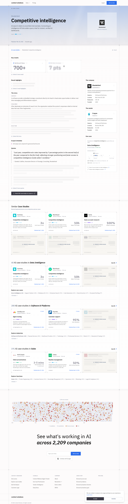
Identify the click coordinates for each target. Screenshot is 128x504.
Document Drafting (96, 293)
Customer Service (40, 379)
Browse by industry (81, 482)
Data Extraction (82, 293)
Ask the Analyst (15, 484)
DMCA (56, 487)
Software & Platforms (18, 336)
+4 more (14, 381)
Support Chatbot (31, 293)
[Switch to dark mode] (115, 497)
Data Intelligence (93, 145)
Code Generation (69, 293)
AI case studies (15, 50)
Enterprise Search (56, 293)
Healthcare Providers (49, 336)
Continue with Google (64, 459)
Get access (112, 3)
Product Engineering (25, 379)
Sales (14, 379)
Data (28, 3)
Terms (96, 497)
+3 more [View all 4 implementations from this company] (77, 354)
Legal (101, 497)
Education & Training (98, 336)
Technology (61, 336)
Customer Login (15, 487)
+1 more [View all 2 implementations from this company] (42, 311)
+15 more (14, 338)
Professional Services (75, 336)
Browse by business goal (82, 487)
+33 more (14, 295)
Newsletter (58, 482)
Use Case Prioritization (39, 482)
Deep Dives (36, 487)
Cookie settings (108, 497)
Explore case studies (16, 482)
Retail (87, 336)
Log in (103, 3)
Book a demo (58, 484)
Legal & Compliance (92, 379)
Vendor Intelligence (38, 484)
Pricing (34, 3)
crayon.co (94, 115)
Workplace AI (43, 293)
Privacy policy (88, 497)
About (56, 479)
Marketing (80, 379)
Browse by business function (83, 484)
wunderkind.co (96, 87)
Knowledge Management (56, 379)
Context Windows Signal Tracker (41, 479)
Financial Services (34, 336)
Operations (69, 379)
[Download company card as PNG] (114, 85)
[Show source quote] (26, 63)
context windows (17, 3)
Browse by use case (81, 479)
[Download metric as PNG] (42, 63)
